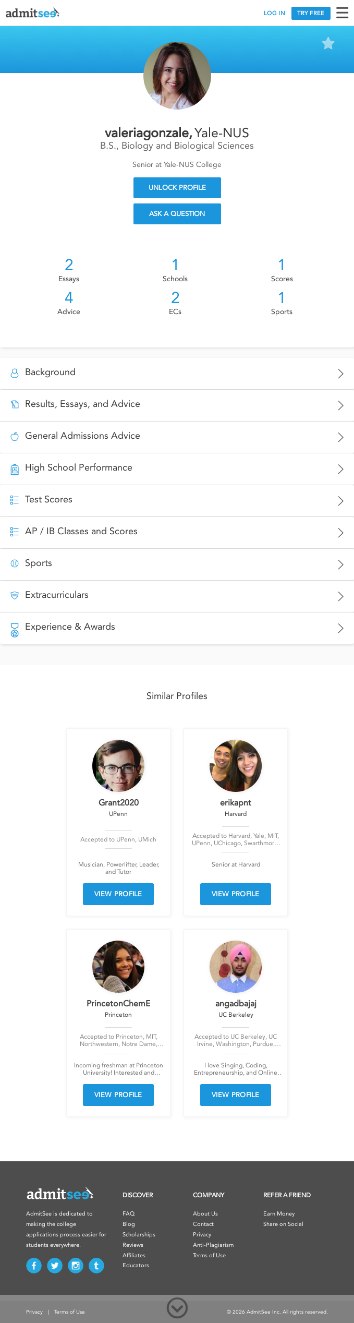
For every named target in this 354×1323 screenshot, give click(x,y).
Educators (136, 1265)
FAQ (129, 1213)
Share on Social (283, 1224)
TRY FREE (310, 13)
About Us (205, 1213)
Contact (203, 1224)
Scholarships (139, 1234)
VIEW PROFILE (118, 894)
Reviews (133, 1245)
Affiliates (134, 1255)
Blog (129, 1224)
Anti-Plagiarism (213, 1245)
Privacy (202, 1234)
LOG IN (274, 13)
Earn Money (279, 1213)
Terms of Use (209, 1255)
